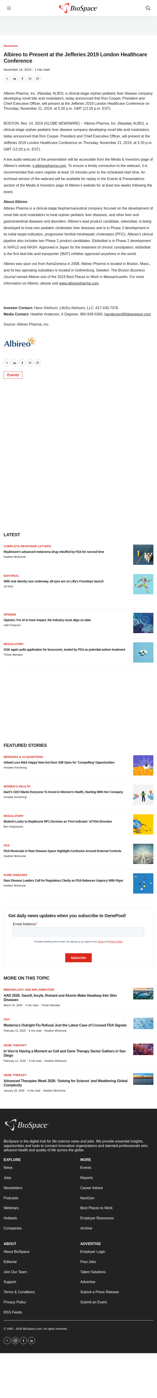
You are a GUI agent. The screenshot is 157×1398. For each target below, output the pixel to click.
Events (13, 375)
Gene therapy (15, 1045)
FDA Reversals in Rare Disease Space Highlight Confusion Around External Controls (62, 851)
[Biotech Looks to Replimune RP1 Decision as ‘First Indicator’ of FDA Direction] (143, 824)
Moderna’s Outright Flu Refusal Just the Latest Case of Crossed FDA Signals (65, 1025)
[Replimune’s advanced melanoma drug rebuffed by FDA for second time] (143, 555)
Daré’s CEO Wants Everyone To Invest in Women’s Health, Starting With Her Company (63, 792)
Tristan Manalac (13, 654)
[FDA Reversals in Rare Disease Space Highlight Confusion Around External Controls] (143, 854)
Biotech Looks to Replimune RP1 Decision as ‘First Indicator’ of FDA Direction (58, 821)
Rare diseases (15, 875)
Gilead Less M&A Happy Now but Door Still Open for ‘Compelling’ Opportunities (59, 762)
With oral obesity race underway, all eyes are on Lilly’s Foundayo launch (54, 581)
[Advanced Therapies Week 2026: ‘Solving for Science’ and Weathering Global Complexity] (143, 1079)
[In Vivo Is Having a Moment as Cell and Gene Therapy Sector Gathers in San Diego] (143, 1049)
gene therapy (15, 1075)
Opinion (10, 614)
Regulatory (14, 644)
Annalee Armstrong (15, 767)
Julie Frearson (12, 625)
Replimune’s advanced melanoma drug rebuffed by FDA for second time (54, 552)
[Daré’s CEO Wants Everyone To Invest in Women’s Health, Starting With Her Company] (143, 795)
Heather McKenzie (15, 557)
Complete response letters (27, 546)
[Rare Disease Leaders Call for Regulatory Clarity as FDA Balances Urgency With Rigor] (143, 883)
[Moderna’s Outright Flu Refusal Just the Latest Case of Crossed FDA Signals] (143, 1023)
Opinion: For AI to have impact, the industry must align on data (47, 620)
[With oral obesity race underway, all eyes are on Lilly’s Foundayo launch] (143, 584)
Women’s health (17, 786)
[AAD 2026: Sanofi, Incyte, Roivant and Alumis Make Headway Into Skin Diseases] (143, 993)
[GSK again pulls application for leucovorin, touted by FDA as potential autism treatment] (143, 652)
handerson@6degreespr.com (127, 314)
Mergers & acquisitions (23, 757)
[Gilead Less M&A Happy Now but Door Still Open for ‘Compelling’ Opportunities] (143, 765)
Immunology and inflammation (29, 989)
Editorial (11, 575)
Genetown (11, 46)
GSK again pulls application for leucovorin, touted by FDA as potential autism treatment (64, 649)
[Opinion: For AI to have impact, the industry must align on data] (143, 623)
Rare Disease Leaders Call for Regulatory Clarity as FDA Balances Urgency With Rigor (63, 880)
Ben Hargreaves (13, 826)
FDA (7, 845)
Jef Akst (8, 586)
